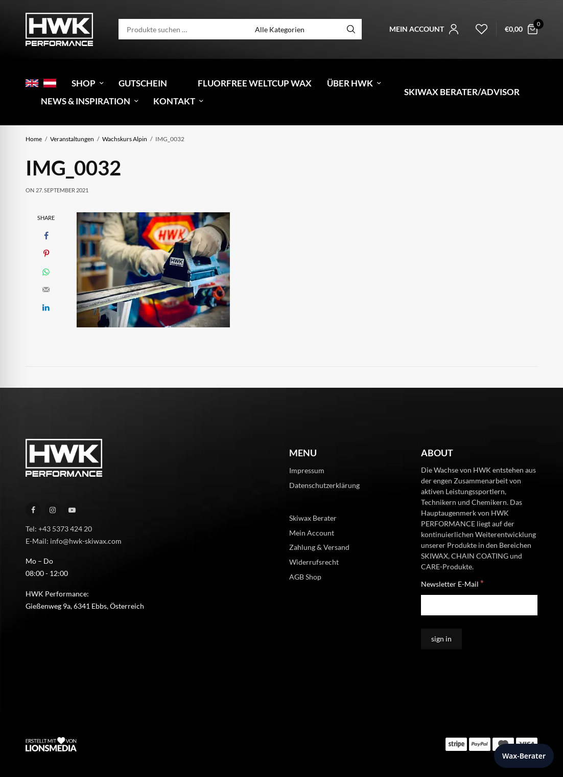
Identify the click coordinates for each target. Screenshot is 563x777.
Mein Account (311, 532)
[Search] (351, 29)
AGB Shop (305, 576)
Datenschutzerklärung (324, 485)
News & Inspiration (85, 101)
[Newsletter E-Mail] (479, 605)
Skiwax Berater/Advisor (462, 91)
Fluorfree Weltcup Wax (255, 83)
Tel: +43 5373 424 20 (59, 528)
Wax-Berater (524, 756)
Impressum (306, 470)
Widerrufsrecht (314, 562)
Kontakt (174, 101)
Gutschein (143, 83)
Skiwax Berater (313, 517)
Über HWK (350, 83)
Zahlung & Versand (319, 547)
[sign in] (441, 639)
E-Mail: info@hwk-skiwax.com (74, 540)
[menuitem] (32, 83)
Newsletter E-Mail (452, 583)
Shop (84, 83)
